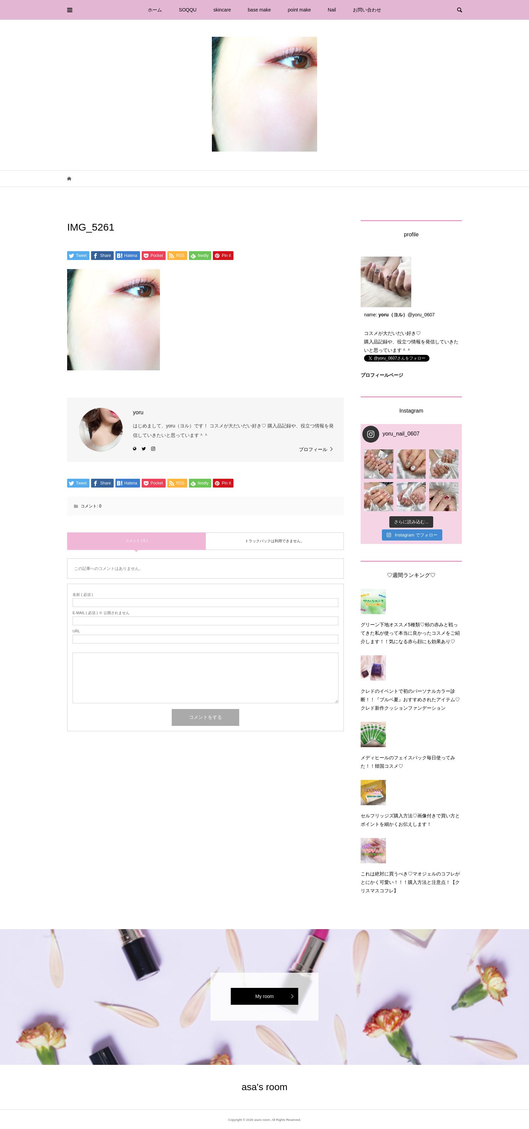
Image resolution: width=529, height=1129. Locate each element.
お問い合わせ (367, 9)
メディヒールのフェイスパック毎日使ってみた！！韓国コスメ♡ (408, 762)
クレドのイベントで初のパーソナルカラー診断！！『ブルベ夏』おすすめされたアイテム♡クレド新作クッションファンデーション (410, 699)
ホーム (155, 9)
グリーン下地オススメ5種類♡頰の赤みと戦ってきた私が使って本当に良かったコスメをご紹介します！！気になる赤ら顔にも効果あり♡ (410, 633)
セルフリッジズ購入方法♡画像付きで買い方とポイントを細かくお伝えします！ (410, 820)
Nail (332, 9)
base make (259, 9)
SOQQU (187, 9)
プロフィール (313, 449)
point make (299, 9)
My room (264, 996)
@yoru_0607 (421, 314)
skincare (222, 9)
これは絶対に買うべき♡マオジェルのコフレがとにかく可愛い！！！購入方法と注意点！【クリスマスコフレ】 (410, 882)
